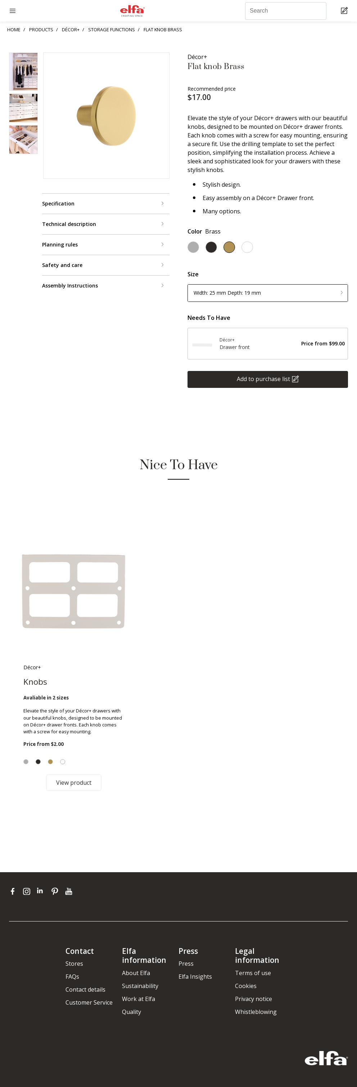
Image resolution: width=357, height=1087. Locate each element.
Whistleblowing (256, 1012)
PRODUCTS (41, 29)
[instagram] (28, 891)
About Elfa (136, 973)
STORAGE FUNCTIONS (111, 29)
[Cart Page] (345, 11)
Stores (74, 964)
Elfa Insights (195, 976)
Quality (131, 1012)
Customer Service (89, 1002)
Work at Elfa (138, 999)
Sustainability (140, 986)
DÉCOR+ (71, 29)
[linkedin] (42, 891)
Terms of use (253, 973)
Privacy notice (253, 999)
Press (186, 964)
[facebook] (14, 891)
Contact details (85, 989)
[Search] (285, 11)
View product (73, 783)
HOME (14, 29)
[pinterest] (56, 891)
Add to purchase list (263, 378)
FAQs (72, 976)
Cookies (246, 986)
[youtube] (69, 891)
